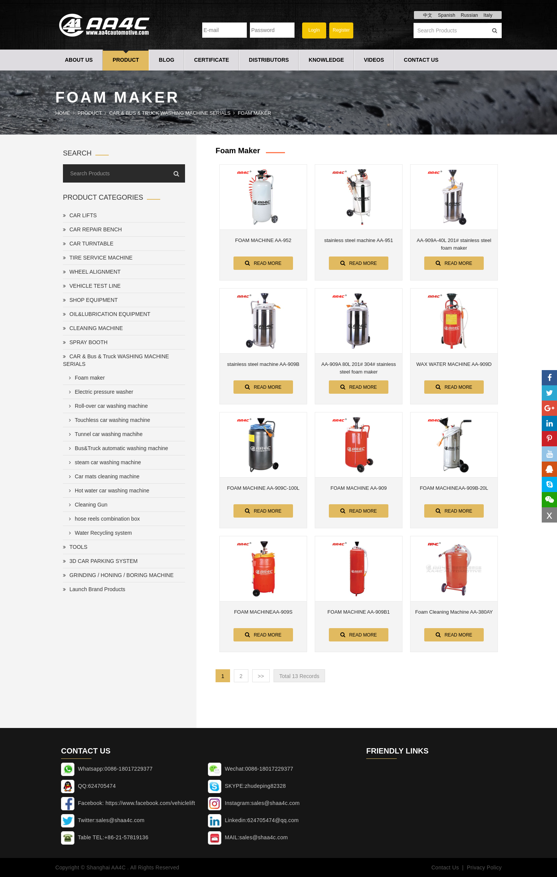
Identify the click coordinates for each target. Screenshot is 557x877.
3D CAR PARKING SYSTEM (100, 561)
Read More (263, 263)
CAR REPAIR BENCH (92, 229)
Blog (166, 60)
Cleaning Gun (87, 505)
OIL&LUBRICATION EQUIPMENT (106, 314)
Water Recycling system (99, 533)
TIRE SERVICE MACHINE (97, 258)
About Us (79, 60)
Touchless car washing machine (108, 420)
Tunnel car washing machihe (104, 434)
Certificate (211, 60)
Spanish (446, 15)
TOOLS (75, 547)
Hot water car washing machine (107, 490)
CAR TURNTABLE (88, 243)
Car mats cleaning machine (103, 476)
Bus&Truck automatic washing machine (117, 448)
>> (261, 676)
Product (126, 60)
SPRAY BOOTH (85, 342)
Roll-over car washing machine (107, 406)
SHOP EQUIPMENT (90, 300)
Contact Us (421, 60)
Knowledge (326, 60)
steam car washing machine (103, 462)
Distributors (269, 60)
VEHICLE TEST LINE (92, 286)
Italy (488, 15)
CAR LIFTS (80, 215)
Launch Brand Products (94, 589)
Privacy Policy (484, 867)
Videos (374, 60)
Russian (469, 15)
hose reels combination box (103, 519)
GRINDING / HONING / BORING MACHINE (118, 575)
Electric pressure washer (99, 392)
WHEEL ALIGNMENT (92, 272)
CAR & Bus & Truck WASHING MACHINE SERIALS (169, 113)
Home (62, 113)
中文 (428, 15)
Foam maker (254, 113)
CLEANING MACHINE (93, 328)
